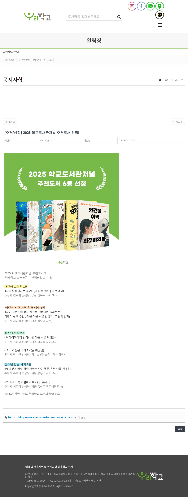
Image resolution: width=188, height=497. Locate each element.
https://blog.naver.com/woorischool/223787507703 (40, 417)
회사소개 (67, 467)
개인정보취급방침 (49, 467)
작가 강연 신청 (23, 59)
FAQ (50, 59)
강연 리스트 (9, 59)
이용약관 (30, 467)
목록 (180, 429)
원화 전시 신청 (39, 59)
